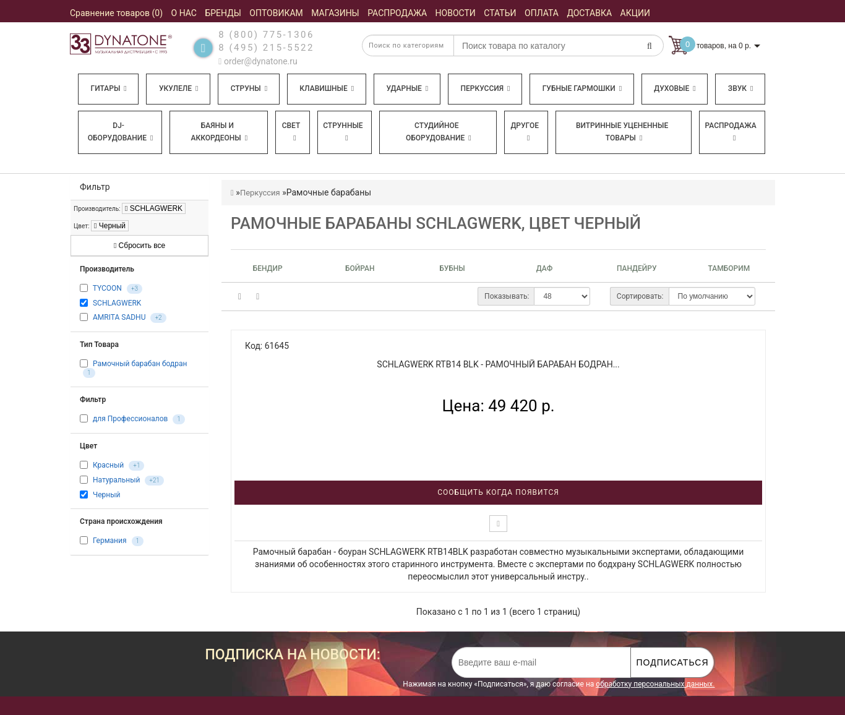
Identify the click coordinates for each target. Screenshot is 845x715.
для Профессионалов (130, 418)
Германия (110, 540)
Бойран (360, 268)
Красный (108, 465)
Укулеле (178, 88)
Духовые (674, 88)
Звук (740, 88)
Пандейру (637, 268)
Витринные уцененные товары (622, 131)
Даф (544, 268)
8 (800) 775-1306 (266, 34)
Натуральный (116, 480)
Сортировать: (640, 296)
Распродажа (731, 131)
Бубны (452, 268)
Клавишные (326, 88)
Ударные (407, 88)
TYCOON (107, 289)
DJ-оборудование (120, 131)
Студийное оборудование (438, 131)
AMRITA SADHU (119, 317)
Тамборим (729, 268)
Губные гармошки (582, 88)
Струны (249, 88)
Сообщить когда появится (498, 492)
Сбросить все (139, 245)
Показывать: (506, 296)
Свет (291, 131)
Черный (110, 225)
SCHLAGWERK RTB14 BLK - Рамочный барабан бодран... (498, 364)
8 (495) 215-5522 (266, 47)
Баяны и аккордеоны (219, 131)
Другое (524, 131)
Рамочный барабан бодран (140, 363)
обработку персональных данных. (655, 684)
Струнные (342, 131)
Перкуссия (485, 88)
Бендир (268, 268)
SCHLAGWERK (153, 208)
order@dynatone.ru (257, 61)
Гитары (109, 88)
